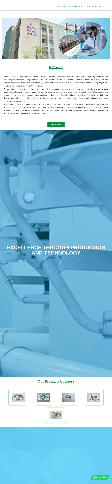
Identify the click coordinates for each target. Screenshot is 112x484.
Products (75, 6)
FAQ (88, 6)
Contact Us (96, 6)
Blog (83, 6)
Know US (66, 6)
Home (59, 6)
